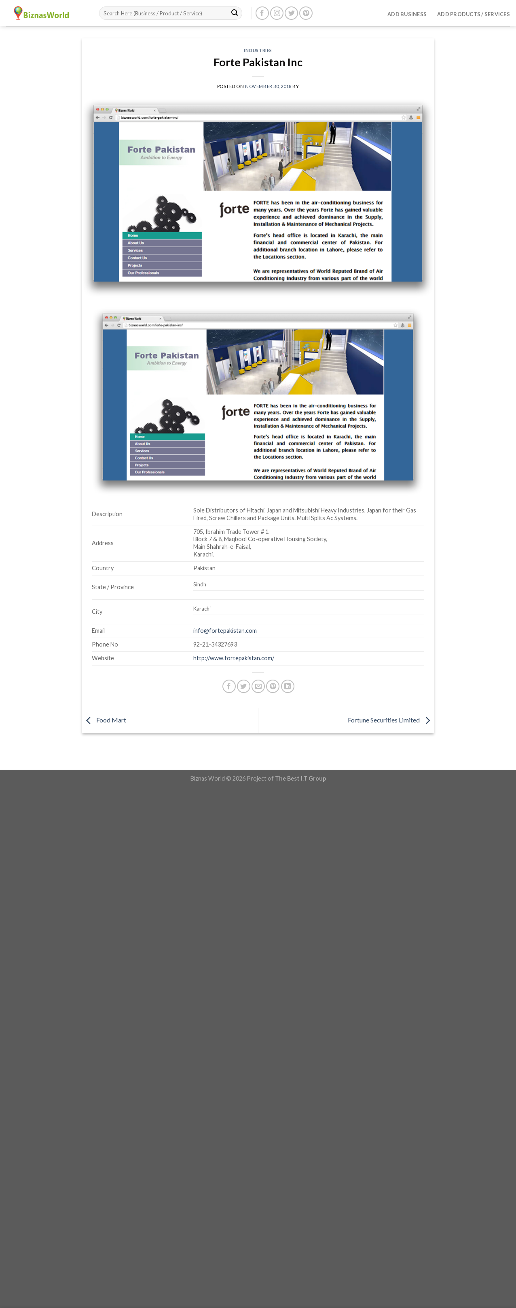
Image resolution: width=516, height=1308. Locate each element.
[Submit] (234, 13)
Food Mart (104, 720)
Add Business (407, 14)
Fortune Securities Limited (391, 720)
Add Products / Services (473, 14)
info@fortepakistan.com (225, 630)
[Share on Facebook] (229, 686)
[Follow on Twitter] (291, 13)
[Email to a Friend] (258, 686)
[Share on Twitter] (243, 686)
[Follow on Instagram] (276, 13)
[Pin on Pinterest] (272, 686)
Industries (258, 50)
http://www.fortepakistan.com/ (233, 658)
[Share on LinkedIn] (287, 686)
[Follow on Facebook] (262, 13)
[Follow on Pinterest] (306, 13)
